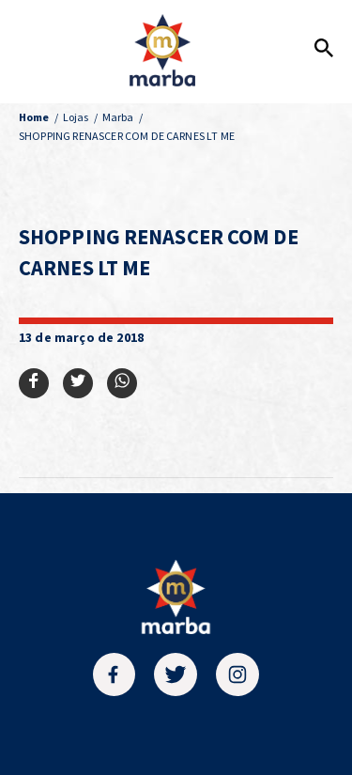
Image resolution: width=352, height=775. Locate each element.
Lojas (76, 117)
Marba (118, 117)
